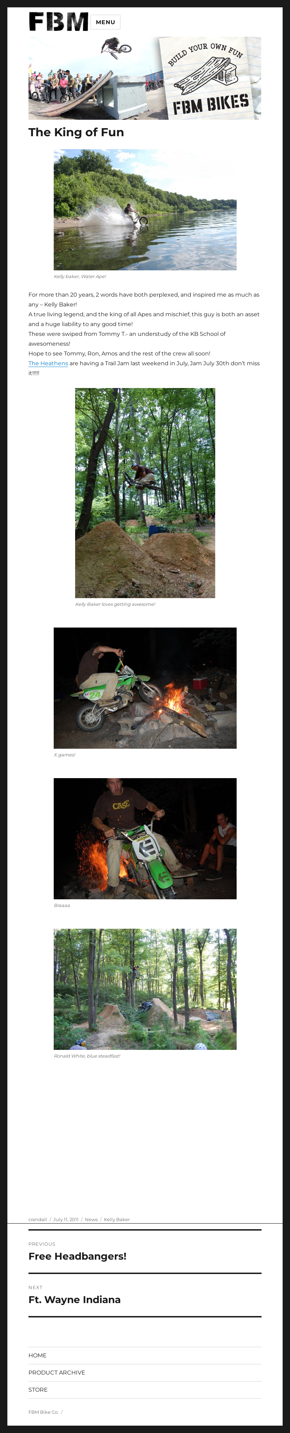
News (91, 1219)
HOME (37, 1355)
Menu (105, 22)
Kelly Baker (117, 1219)
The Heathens (48, 363)
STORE (38, 1389)
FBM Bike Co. (43, 1412)
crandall (37, 1219)
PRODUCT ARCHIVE (56, 1372)
